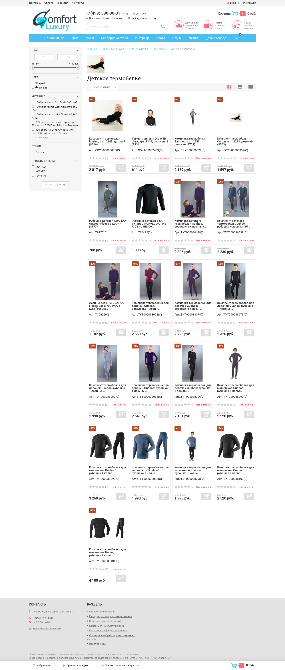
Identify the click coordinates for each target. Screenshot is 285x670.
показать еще (40, 137)
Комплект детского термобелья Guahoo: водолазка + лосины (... (190, 223)
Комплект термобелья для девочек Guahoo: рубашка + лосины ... (235, 305)
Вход (231, 2)
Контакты (78, 2)
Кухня (89, 38)
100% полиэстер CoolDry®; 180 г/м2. (55, 102)
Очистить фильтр (55, 184)
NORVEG (38, 171)
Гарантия (62, 2)
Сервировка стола (114, 38)
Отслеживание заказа (102, 611)
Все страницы (97, 643)
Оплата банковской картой (105, 621)
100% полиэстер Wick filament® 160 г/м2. (54, 116)
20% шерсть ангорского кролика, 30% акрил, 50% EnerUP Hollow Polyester (55, 124)
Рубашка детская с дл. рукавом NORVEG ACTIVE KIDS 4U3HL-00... (149, 223)
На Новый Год (54, 38)
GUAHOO (39, 166)
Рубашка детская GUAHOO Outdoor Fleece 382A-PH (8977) (107, 223)
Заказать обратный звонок (105, 18)
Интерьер (142, 38)
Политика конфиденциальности (108, 630)
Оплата (48, 2)
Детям (193, 38)
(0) (98, 158)
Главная (92, 48)
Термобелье (159, 48)
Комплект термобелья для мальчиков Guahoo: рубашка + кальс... (235, 388)
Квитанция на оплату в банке (106, 625)
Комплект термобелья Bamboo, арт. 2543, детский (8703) (190, 141)
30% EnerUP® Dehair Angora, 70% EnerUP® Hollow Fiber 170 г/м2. (53, 131)
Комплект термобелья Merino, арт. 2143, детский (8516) (107, 141)
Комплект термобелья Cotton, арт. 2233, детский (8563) (235, 141)
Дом (75, 38)
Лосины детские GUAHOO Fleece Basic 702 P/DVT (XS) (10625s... (106, 305)
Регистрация (248, 2)
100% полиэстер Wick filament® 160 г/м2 (54, 108)
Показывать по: (101, 86)
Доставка (35, 2)
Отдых (176, 38)
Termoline (39, 175)
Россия (38, 152)
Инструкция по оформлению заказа (110, 616)
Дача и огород (215, 38)
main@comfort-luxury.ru (145, 18)
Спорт (160, 38)
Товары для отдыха (113, 48)
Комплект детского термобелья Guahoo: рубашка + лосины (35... (233, 223)
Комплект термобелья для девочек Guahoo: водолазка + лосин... (150, 305)
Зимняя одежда (138, 48)
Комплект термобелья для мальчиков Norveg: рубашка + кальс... (107, 552)
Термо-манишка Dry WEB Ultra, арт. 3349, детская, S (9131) (150, 141)
